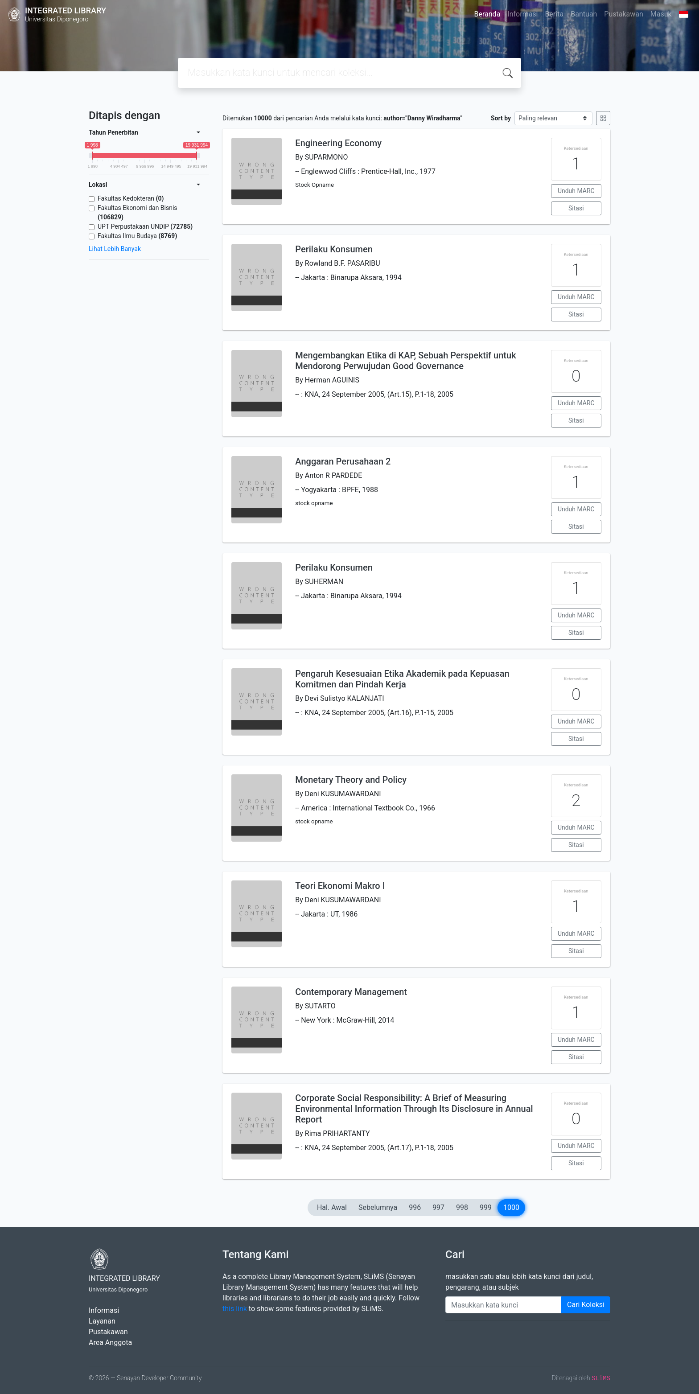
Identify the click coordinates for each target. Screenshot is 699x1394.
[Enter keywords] (503, 1304)
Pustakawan (623, 14)
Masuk (661, 14)
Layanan (102, 1321)
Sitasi (576, 208)
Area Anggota (110, 1342)
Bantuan (584, 14)
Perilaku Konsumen (333, 249)
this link (234, 1308)
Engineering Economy (338, 143)
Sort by (501, 118)
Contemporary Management (351, 992)
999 (486, 1207)
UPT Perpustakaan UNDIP (145, 226)
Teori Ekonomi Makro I (340, 885)
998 (462, 1207)
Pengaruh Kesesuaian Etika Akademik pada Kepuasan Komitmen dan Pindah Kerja (402, 679)
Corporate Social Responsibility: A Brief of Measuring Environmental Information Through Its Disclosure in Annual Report (414, 1109)
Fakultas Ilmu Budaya (137, 235)
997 (438, 1207)
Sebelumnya (377, 1207)
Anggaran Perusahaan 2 (343, 461)
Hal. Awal (332, 1207)
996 (415, 1207)
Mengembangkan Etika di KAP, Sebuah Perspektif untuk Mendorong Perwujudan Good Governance (405, 360)
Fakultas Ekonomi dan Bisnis (137, 212)
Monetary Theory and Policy (351, 779)
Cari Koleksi (585, 1304)
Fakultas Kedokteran (131, 198)
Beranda (487, 14)
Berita (554, 14)
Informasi (522, 14)
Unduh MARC (576, 190)
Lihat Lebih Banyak (115, 248)
